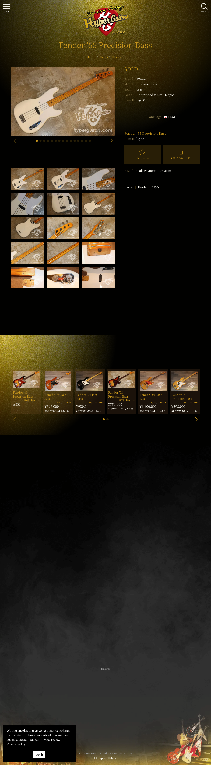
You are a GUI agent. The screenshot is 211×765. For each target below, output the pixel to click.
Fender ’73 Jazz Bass (87, 397)
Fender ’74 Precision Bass (181, 397)
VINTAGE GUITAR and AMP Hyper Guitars (105, 753)
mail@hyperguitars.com (153, 170)
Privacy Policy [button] (16, 744)
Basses (129, 187)
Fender (141, 78)
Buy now (143, 158)
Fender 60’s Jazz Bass (151, 397)
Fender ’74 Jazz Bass (55, 397)
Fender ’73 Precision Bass (118, 394)
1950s (155, 187)
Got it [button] (39, 754)
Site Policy (105, 732)
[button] (37, 141)
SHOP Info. (105, 555)
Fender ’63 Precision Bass (23, 394)
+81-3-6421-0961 (181, 158)
